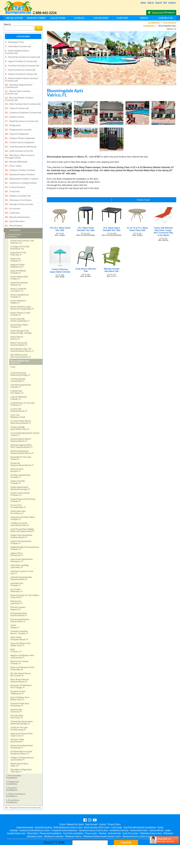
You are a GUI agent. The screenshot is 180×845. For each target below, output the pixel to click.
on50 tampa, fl (14, 615)
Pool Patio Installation (73, 821)
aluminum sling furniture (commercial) (18, 83)
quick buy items (15, 210)
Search (158, 2)
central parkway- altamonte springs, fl (20, 362)
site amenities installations (13, 765)
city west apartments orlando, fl (20, 374)
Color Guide (101, 18)
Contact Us (165, 18)
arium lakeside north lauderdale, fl (19, 308)
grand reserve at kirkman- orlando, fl (23, 488)
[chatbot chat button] (164, 840)
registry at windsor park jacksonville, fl (22, 645)
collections (12, 202)
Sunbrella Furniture (43, 815)
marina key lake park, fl (16, 590)
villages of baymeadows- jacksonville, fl (22, 747)
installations (13, 219)
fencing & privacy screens (19, 194)
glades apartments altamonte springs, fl (20, 476)
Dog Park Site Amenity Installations (139, 815)
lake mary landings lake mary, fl (19, 555)
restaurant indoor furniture (20, 166)
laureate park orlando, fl (16, 572)
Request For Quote (75, 812)
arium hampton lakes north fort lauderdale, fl (22, 296)
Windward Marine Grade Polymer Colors (102, 824)
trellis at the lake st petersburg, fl (19, 717)
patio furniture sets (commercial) (23, 100)
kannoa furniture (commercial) (21, 72)
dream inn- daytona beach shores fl (21, 452)
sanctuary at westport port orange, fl (21, 675)
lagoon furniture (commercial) (21, 60)
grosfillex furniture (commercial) (22, 64)
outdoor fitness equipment (20, 132)
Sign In (151, 2)
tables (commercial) (17, 104)
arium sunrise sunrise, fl (16, 326)
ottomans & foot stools (18, 190)
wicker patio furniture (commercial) (17, 89)
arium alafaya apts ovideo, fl (19, 266)
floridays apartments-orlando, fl (20, 464)
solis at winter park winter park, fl (19, 687)
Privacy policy (91, 821)
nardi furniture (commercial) (20, 68)
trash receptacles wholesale (20, 140)
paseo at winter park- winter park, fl (20, 633)
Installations (14, 18)
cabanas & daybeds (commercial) (23, 108)
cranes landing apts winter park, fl (19, 416)
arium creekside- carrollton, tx (18, 278)
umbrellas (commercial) (18, 46)
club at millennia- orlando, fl (18, 386)
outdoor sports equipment (19, 136)
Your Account (91, 812)
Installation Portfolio (119, 818)
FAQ (165, 2)
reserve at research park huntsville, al (22, 657)
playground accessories (18, 124)
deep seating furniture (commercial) (17, 51)
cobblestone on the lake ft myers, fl (22, 392)
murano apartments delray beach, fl (19, 609)
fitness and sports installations (15, 783)
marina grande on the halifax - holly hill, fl (25, 585)
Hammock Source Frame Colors (93, 818)
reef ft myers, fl (15, 639)
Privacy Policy (114, 812)
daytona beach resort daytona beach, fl (20, 428)
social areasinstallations (12, 789)
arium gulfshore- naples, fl (18, 290)
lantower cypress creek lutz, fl (21, 561)
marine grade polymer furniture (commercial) (21, 77)
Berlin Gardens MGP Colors (97, 815)
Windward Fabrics (73, 824)
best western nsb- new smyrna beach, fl (20, 344)
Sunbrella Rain (114, 821)
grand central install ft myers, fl (20, 482)
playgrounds (13, 120)
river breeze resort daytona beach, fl (19, 669)
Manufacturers (36, 18)
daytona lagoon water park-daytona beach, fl (21, 434)
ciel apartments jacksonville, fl (17, 368)
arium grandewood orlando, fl (19, 284)
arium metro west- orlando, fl (19, 314)
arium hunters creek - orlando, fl (20, 302)
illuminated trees (14, 42)
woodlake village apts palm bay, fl (21, 759)
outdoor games (14, 112)
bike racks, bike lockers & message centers (19, 149)
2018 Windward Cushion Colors (68, 815)
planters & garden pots (18, 186)
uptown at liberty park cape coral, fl (21, 723)
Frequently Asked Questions (64, 818)
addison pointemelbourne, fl (17, 254)
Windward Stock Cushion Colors (137, 824)
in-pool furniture (15, 178)
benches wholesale (16, 154)
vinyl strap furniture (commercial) (22, 56)
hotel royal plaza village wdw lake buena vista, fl (22, 518)
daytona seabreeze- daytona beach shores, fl (22, 440)
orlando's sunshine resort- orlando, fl (19, 621)
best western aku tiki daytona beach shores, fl (22, 338)
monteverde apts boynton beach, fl (18, 603)
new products (14, 214)
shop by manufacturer (17, 206)
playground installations (12, 771)
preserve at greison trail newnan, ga (22, 230)
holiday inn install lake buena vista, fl (19, 512)
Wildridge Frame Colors (151, 821)
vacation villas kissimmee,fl (17, 729)
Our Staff (122, 18)
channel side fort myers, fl (16, 380)
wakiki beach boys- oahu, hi (19, 753)
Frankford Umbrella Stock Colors (34, 818)
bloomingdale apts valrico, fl (20, 350)
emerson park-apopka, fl (17, 458)
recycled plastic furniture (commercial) (19, 95)
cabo (12, 355)
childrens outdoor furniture (20, 162)
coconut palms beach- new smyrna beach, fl (20, 410)
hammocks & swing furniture (21, 174)
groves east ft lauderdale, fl (18, 494)
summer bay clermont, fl (16, 699)
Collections (57, 18)
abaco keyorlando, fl (15, 248)
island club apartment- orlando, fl (21, 530)
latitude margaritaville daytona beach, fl (21, 566)
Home (143, 2)
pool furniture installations (13, 224)
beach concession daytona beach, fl (18, 332)
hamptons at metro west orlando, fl (22, 506)
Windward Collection (54, 824)
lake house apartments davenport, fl (21, 548)
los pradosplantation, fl (16, 579)
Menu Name (32, 821)
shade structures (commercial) (21, 116)
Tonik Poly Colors (130, 821)
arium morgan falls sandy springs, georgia (21, 320)
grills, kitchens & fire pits (19, 144)
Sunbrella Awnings (24, 815)
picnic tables (13, 158)
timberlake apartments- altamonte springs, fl (22, 711)
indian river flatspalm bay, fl (18, 242)
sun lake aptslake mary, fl (16, 705)
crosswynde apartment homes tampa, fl (24, 422)
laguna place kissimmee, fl (16, 542)
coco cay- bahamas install (17, 404)
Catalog (79, 18)
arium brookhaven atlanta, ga (19, 272)
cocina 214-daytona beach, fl (18, 398)
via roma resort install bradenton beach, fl (21, 741)
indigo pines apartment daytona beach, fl (21, 524)
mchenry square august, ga (17, 597)
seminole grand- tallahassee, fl (18, 681)
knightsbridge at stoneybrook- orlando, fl (25, 536)
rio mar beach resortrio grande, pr (20, 663)
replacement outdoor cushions (22, 170)
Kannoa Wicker (156, 818)
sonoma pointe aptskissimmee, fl (19, 693)
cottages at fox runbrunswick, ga (19, 236)
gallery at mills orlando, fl (17, 470)
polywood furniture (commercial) (23, 796)
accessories (12, 198)
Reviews (103, 821)
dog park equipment (17, 128)
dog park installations (11, 777)
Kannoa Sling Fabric (139, 818)
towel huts (12, 182)
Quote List (157, 12)
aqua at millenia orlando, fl (18, 260)
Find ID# (126, 831)
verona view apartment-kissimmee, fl (21, 735)
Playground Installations (50, 821)
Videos (144, 18)
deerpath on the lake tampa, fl (20, 446)
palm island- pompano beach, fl (19, 627)
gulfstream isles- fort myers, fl (18, 500)
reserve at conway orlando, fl (19, 651)
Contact (172, 2)
